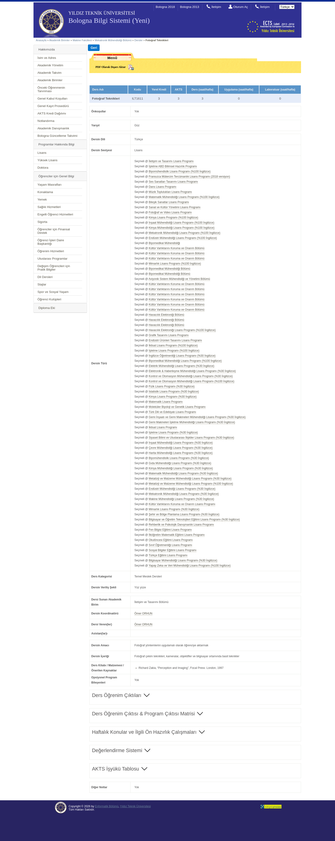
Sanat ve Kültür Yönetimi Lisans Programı (174, 207)
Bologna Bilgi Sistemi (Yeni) (109, 20)
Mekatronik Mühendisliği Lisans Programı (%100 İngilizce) (184, 233)
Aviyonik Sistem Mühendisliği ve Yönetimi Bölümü (179, 279)
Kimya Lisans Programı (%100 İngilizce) (173, 217)
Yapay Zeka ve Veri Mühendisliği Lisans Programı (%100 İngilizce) (190, 565)
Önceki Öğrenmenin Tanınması (51, 89)
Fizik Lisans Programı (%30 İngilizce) (171, 386)
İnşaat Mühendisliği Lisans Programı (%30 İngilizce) (181, 442)
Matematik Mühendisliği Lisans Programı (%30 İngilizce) (183, 473)
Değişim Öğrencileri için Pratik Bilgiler (53, 267)
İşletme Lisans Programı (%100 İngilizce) (174, 350)
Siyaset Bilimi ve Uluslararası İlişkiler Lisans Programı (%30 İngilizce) (191, 437)
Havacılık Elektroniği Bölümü (166, 314)
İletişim (216, 7)
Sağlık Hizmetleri (49, 207)
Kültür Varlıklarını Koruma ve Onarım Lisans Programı (182, 504)
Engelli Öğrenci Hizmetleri (55, 214)
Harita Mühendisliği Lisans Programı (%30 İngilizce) (180, 453)
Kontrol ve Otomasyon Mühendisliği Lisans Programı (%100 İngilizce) (191, 381)
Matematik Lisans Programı (166, 401)
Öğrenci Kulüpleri (49, 299)
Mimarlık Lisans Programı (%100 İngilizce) (175, 263)
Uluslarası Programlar (52, 258)
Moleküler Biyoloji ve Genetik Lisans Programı (177, 407)
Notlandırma (45, 121)
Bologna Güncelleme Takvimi (57, 135)
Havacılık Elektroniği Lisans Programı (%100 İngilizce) (182, 330)
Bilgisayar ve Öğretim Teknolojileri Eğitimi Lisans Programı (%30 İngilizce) (194, 519)
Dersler (138, 40)
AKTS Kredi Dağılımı (51, 113)
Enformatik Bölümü (106, 806)
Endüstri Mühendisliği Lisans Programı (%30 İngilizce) (182, 488)
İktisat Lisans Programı (163, 427)
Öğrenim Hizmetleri (50, 251)
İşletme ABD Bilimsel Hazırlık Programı (173, 166)
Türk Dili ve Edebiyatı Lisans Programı (172, 412)
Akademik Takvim (49, 72)
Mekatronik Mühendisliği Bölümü (113, 40)
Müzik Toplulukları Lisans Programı (170, 192)
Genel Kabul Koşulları (52, 98)
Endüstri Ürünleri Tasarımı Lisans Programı (175, 340)
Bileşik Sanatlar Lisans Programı (169, 202)
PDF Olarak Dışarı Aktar (110, 67)
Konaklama (45, 192)
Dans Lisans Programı (162, 186)
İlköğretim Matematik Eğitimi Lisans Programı (176, 534)
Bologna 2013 (189, 7)
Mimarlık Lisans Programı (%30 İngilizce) (174, 509)
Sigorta (42, 222)
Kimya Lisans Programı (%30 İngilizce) (173, 396)
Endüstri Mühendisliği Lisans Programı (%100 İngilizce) (183, 238)
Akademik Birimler (59, 40)
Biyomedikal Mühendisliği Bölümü (169, 268)
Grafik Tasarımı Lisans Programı (169, 335)
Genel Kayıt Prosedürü (53, 106)
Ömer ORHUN (143, 613)
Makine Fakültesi (83, 40)
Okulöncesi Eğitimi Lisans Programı (171, 540)
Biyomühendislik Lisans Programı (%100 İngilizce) (180, 171)
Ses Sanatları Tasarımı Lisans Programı (173, 181)
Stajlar (41, 284)
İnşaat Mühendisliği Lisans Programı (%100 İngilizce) (181, 222)
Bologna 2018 (165, 7)
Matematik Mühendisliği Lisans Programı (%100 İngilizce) (184, 197)
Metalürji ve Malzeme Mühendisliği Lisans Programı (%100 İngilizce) (191, 483)
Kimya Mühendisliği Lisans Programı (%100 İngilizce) (181, 227)
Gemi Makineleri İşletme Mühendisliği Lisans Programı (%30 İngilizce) (192, 422)
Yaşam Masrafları (49, 184)
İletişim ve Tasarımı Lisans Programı (171, 161)
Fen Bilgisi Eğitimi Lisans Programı (170, 529)
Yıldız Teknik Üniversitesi (135, 806)
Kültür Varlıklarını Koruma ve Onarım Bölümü (176, 248)
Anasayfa (41, 40)
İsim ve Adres (46, 58)
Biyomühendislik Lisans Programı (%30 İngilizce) (179, 458)
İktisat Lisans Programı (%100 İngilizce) (173, 345)
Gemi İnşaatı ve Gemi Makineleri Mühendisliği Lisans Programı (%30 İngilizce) (197, 417)
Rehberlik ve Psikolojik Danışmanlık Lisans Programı (181, 524)
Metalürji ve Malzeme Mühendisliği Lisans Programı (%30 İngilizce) (190, 478)
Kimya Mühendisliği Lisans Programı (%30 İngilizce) (181, 468)
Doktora (42, 167)
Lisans (42, 152)
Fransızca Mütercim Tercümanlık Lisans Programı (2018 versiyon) (189, 176)
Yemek (42, 199)
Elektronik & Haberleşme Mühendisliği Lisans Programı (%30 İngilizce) (192, 371)
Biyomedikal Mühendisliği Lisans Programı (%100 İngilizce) (185, 360)
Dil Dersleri (45, 277)
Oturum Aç (240, 7)
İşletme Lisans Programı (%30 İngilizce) (173, 432)
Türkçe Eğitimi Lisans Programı (168, 555)
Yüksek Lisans (47, 160)
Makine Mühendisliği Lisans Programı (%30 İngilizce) (181, 499)
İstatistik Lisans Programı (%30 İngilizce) (174, 391)
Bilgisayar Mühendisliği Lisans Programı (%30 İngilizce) (183, 560)
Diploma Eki (46, 308)
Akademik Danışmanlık (53, 128)
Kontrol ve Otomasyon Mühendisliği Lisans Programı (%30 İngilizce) (191, 376)
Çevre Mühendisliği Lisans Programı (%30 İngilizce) (180, 447)
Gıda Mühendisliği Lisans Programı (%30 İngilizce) (180, 463)
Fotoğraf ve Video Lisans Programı (170, 212)
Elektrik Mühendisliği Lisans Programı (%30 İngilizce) (181, 366)
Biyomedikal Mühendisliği (164, 243)
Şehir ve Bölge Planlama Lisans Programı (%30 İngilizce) (184, 514)
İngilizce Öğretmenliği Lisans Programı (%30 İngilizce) (182, 355)
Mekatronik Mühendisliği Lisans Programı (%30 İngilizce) (184, 494)
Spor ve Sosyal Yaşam (53, 292)
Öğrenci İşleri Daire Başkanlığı (50, 241)
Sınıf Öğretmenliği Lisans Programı (170, 545)
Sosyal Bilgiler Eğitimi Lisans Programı (172, 550)
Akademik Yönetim (50, 65)
